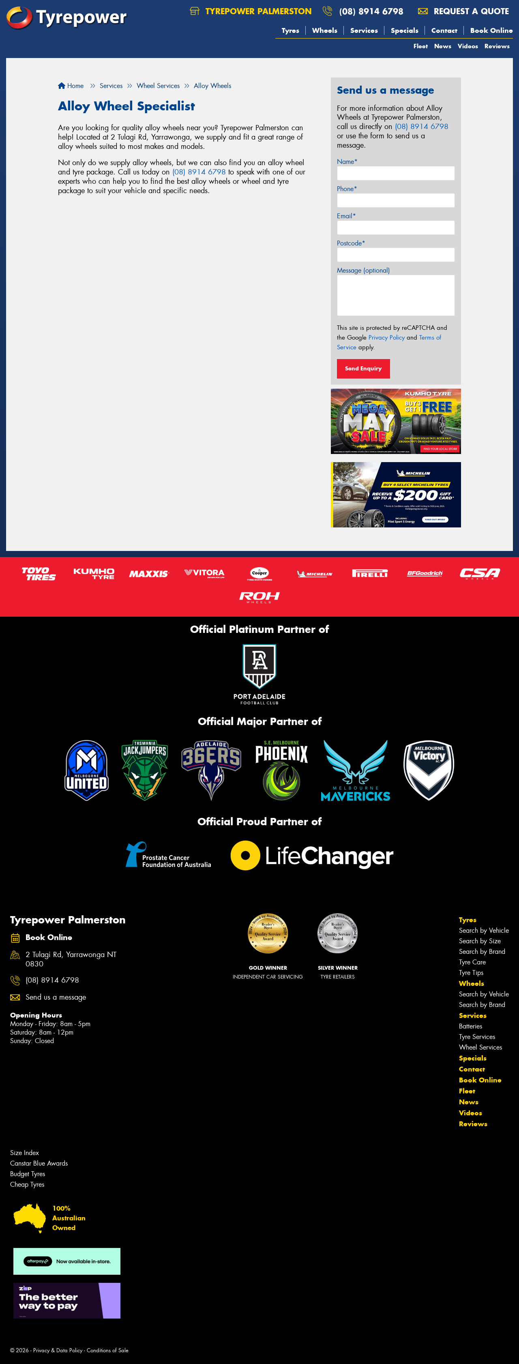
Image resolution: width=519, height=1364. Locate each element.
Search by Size (480, 941)
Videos (468, 46)
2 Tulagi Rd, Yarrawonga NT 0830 (71, 959)
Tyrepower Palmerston (251, 11)
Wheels (324, 30)
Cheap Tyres (27, 1184)
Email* (346, 216)
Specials (404, 30)
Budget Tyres (27, 1174)
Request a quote (463, 11)
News (442, 46)
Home (71, 86)
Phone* (347, 189)
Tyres (290, 30)
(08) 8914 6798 (371, 11)
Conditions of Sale (108, 1350)
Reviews (497, 46)
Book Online (491, 30)
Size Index (24, 1153)
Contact (444, 30)
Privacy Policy (387, 337)
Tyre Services (477, 1037)
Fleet (421, 46)
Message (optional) (363, 270)
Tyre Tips (471, 972)
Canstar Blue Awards (39, 1163)
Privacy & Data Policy (57, 1350)
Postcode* (351, 243)
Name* (347, 161)
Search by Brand (482, 951)
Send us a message (56, 997)
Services (364, 30)
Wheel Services (480, 1047)
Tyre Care (472, 962)
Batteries (470, 1026)
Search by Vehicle (484, 930)
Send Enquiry (363, 368)
